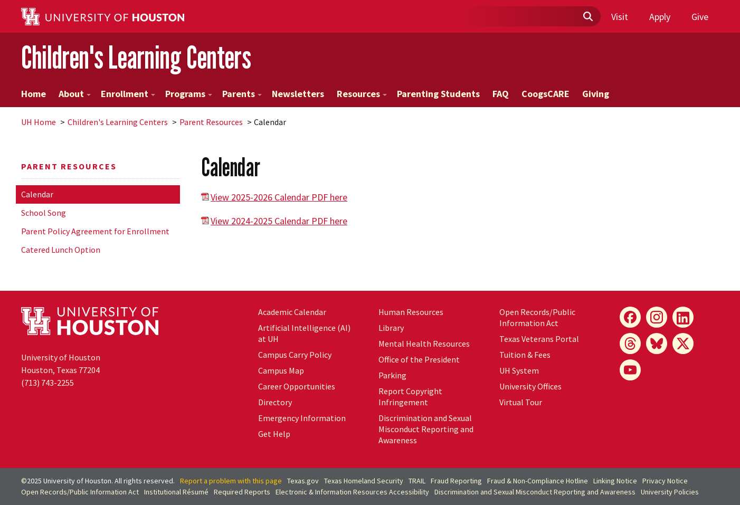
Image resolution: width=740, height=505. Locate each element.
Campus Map (281, 370)
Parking (392, 375)
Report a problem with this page (231, 480)
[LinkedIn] (683, 317)
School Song (43, 212)
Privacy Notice (665, 480)
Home (33, 94)
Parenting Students (438, 94)
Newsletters (298, 94)
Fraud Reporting (456, 480)
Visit (619, 17)
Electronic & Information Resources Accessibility (352, 492)
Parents (242, 94)
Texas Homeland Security (363, 480)
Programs (188, 94)
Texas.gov (303, 480)
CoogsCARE (545, 94)
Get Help (274, 433)
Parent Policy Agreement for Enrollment (95, 231)
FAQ (500, 94)
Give (699, 17)
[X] (683, 343)
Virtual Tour (520, 402)
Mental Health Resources (424, 343)
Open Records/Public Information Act (537, 317)
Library (391, 327)
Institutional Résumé (176, 492)
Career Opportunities (296, 386)
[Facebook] (630, 317)
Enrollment (128, 94)
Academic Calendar (292, 312)
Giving (595, 94)
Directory (275, 402)
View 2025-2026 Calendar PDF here (279, 197)
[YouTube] (630, 369)
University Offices (530, 386)
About (75, 94)
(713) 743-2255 (47, 382)
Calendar (37, 194)
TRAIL (417, 480)
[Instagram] (656, 317)
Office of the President (419, 359)
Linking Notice (615, 480)
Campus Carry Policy (294, 354)
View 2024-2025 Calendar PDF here (279, 221)
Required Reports (242, 492)
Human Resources (410, 312)
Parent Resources (211, 122)
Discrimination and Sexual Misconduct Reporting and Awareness (425, 429)
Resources (362, 94)
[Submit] (587, 17)
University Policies (670, 492)
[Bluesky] (656, 343)
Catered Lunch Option (60, 249)
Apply (659, 17)
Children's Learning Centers (136, 57)
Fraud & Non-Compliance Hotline (537, 480)
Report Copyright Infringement (410, 396)
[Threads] (630, 343)
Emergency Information (302, 418)
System (519, 370)
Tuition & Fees (525, 354)
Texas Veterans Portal (539, 339)
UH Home (38, 122)
